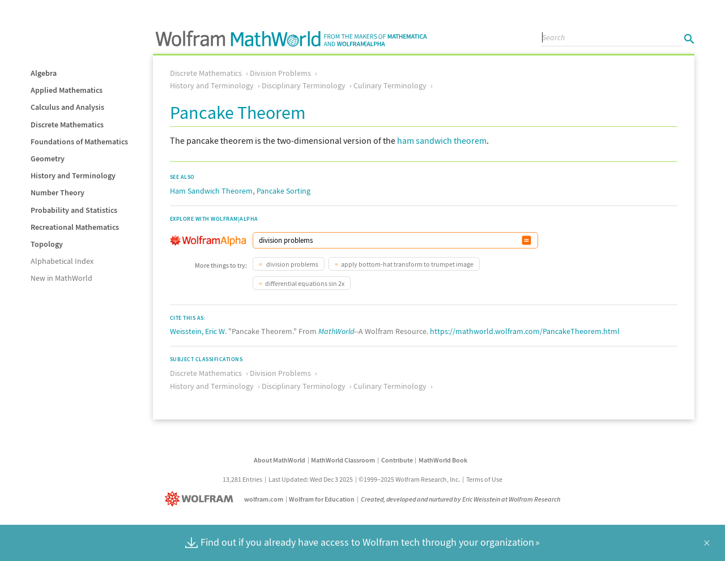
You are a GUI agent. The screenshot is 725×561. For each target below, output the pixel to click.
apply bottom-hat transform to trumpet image (407, 264)
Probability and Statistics (74, 210)
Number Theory (57, 192)
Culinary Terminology (390, 85)
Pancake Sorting (283, 191)
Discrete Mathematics (67, 124)
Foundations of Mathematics (79, 141)
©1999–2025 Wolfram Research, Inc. (409, 479)
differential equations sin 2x (304, 283)
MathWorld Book (443, 460)
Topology (47, 244)
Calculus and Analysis (67, 107)
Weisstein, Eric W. (198, 331)
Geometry (48, 158)
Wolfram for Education (322, 499)
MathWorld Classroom (343, 460)
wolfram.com (263, 499)
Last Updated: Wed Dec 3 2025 (310, 479)
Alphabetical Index (62, 261)
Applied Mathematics (67, 90)
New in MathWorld (61, 278)
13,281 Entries (242, 479)
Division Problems (280, 73)
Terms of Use (484, 479)
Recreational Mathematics (75, 227)
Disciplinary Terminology (304, 85)
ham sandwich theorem (442, 140)
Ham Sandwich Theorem (211, 191)
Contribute (397, 460)
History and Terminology (73, 175)
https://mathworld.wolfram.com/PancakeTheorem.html (525, 331)
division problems (291, 264)
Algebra (44, 73)
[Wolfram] (201, 499)
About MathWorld (279, 460)
